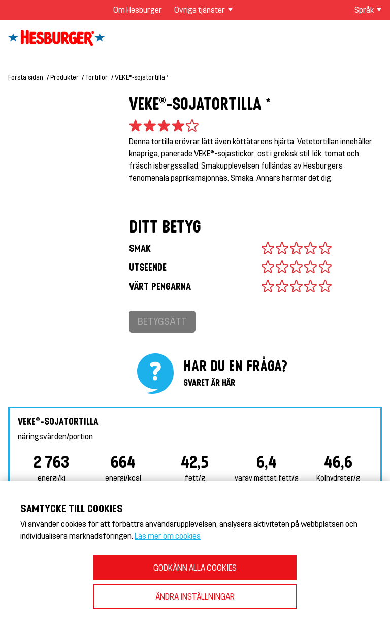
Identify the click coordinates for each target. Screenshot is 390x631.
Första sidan (25, 77)
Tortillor (96, 77)
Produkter (64, 77)
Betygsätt (162, 321)
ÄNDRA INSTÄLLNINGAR (195, 596)
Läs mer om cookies (168, 535)
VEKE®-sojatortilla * (142, 77)
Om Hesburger (137, 9)
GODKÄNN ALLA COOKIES (195, 567)
